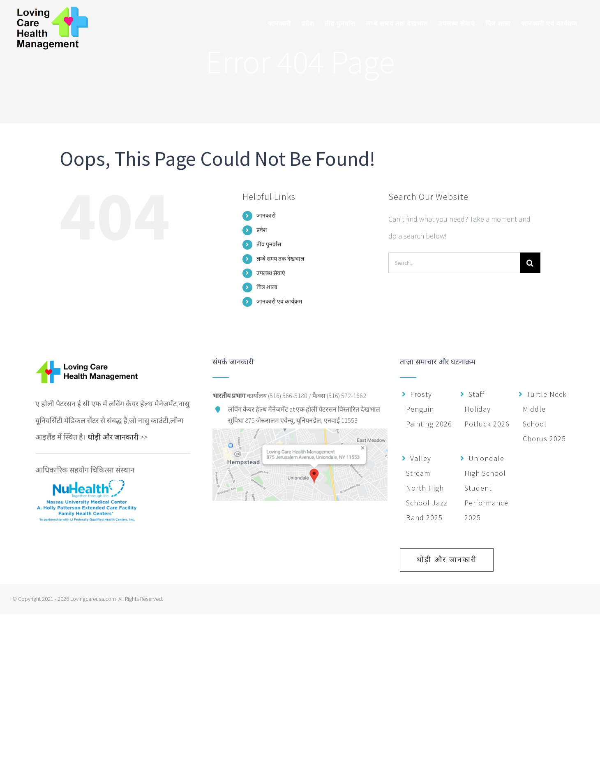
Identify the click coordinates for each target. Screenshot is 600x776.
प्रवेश (261, 230)
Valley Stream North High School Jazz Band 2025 (427, 488)
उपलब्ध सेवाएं (270, 273)
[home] (86, 366)
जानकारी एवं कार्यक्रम (279, 301)
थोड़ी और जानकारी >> (118, 437)
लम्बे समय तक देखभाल (280, 258)
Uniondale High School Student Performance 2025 (486, 488)
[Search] (530, 262)
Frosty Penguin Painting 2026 (429, 409)
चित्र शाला (266, 287)
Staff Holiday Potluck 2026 (487, 409)
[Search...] (454, 262)
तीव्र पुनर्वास (268, 244)
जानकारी (266, 215)
